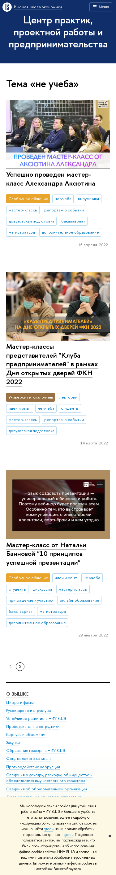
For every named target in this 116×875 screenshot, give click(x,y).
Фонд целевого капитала (28, 758)
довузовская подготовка (31, 221)
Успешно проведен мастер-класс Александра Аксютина (50, 179)
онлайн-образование (79, 600)
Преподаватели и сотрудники (32, 726)
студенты (70, 408)
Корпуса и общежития (26, 734)
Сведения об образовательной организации (46, 788)
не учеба (63, 198)
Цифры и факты (20, 702)
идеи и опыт (20, 408)
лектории (68, 397)
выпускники (88, 198)
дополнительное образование (70, 232)
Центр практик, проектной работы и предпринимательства (58, 31)
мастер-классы (23, 210)
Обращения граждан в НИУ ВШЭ (36, 750)
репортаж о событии (64, 210)
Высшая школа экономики (38, 7)
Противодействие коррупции (33, 766)
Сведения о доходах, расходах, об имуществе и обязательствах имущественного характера (49, 777)
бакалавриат (73, 221)
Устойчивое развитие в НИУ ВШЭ (36, 718)
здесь (48, 828)
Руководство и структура (28, 710)
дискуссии (42, 589)
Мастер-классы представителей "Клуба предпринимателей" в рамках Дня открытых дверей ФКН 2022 (52, 364)
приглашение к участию (31, 600)
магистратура (22, 232)
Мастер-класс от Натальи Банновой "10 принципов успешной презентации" (46, 553)
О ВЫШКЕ (17, 693)
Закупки (13, 742)
